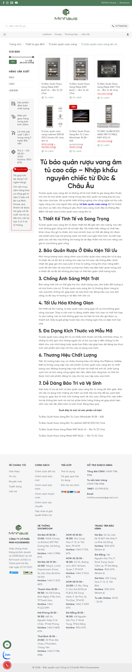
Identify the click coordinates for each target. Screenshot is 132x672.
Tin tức (12, 476)
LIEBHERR (13, 91)
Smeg (58, 34)
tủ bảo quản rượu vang (93, 204)
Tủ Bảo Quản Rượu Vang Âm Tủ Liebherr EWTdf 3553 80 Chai (72, 423)
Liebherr (47, 34)
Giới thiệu (14, 471)
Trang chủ (15, 44)
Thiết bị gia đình (35, 44)
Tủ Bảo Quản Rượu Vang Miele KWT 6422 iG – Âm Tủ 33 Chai (51, 89)
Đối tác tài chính (70, 485)
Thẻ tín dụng (68, 471)
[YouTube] (16, 3)
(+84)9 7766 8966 (95, 484)
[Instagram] (7, 3)
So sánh (47, 97)
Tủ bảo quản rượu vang (62, 44)
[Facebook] (3, 3)
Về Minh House (108, 3)
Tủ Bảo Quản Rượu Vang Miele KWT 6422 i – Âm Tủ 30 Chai (79, 89)
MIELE (11, 78)
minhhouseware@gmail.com (102, 497)
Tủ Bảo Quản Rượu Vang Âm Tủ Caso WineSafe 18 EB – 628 (79, 136)
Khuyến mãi (15, 481)
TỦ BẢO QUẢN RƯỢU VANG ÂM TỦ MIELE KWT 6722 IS (108, 134)
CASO (12, 84)
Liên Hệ (85, 34)
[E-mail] (11, 3)
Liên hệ (13, 491)
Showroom (124, 3)
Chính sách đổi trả (45, 471)
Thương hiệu (71, 34)
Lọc (13, 62)
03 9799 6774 (101, 489)
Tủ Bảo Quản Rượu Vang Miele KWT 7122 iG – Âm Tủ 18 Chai (108, 87)
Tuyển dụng (15, 486)
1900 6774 (81, 628)
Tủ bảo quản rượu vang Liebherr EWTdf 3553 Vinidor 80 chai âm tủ (52, 136)
